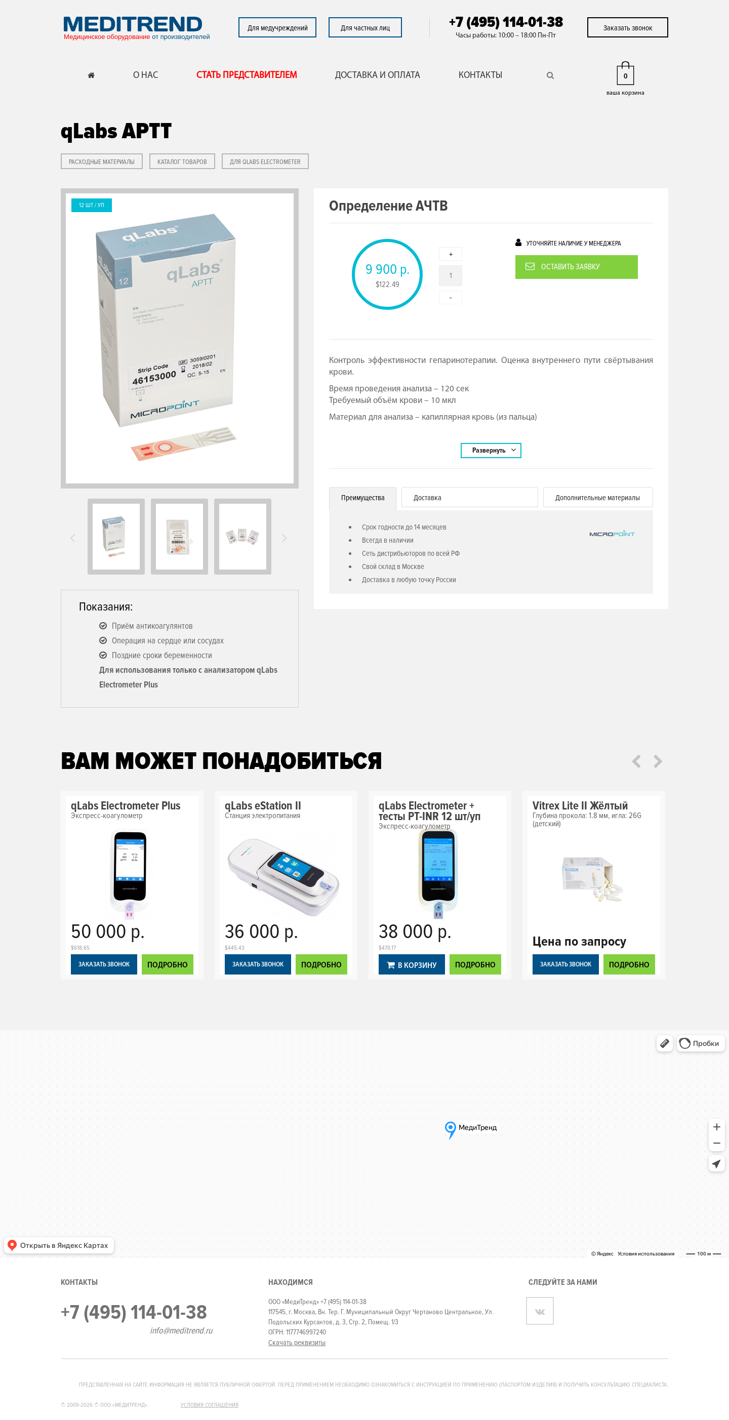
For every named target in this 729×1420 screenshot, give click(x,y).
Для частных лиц (365, 27)
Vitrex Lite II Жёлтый (580, 806)
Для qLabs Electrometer (265, 162)
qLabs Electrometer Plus (125, 806)
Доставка (427, 497)
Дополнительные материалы (597, 497)
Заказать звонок (628, 27)
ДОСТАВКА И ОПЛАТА (377, 75)
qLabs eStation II (263, 806)
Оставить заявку (562, 267)
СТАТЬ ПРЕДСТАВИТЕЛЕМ (246, 75)
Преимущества (363, 497)
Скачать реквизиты (297, 1342)
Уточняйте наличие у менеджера (568, 243)
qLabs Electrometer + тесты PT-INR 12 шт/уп (430, 811)
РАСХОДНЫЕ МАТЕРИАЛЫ (102, 162)
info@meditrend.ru (181, 1330)
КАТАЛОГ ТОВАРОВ (182, 162)
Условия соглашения (209, 1405)
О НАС (145, 75)
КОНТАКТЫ (480, 75)
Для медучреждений (278, 27)
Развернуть (494, 450)
